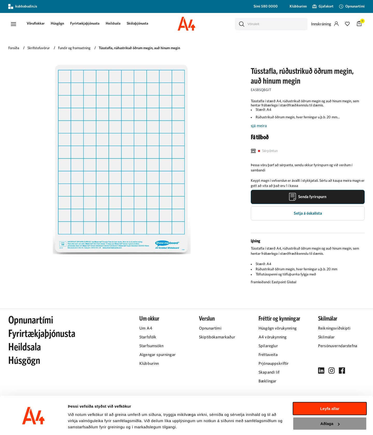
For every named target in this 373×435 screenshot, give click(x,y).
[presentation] (37, 24)
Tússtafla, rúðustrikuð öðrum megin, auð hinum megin (139, 48)
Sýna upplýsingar (84, 425)
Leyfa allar (329, 392)
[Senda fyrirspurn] (308, 197)
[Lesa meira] (308, 126)
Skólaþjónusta (138, 24)
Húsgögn (58, 24)
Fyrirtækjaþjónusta (86, 24)
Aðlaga (330, 407)
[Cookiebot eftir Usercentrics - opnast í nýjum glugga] (33, 425)
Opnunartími (30, 321)
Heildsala (114, 24)
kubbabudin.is (22, 6)
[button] (13, 24)
